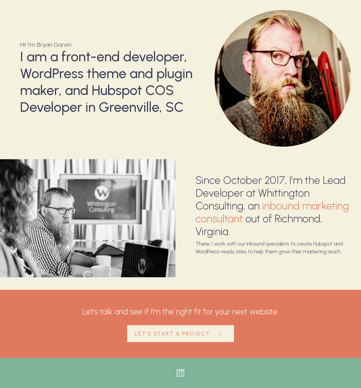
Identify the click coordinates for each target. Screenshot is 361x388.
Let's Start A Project (180, 333)
